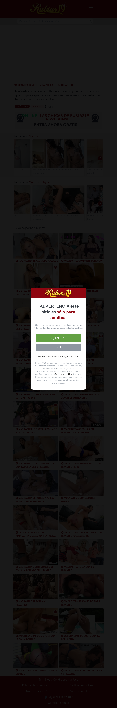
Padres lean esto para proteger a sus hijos (58, 356)
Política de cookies (63, 374)
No (58, 347)
